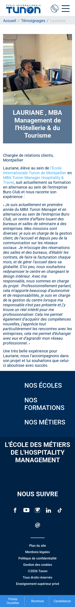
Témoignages (33, 20)
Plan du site (37, 546)
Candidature (62, 601)
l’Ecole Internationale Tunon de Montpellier (34, 170)
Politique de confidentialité (37, 558)
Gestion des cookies (37, 565)
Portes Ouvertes (13, 601)
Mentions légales (37, 552)
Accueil (9, 20)
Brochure (37, 601)
